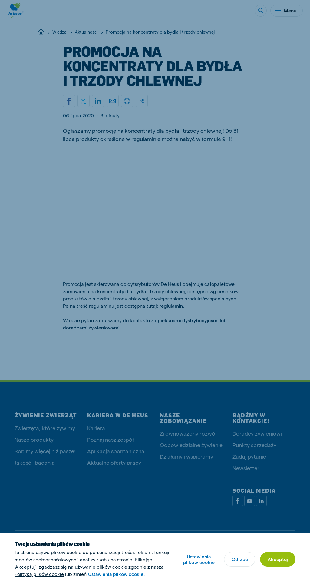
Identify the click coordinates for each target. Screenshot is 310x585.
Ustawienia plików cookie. (117, 574)
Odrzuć (239, 559)
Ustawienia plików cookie (198, 559)
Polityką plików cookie (39, 574)
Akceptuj (278, 559)
